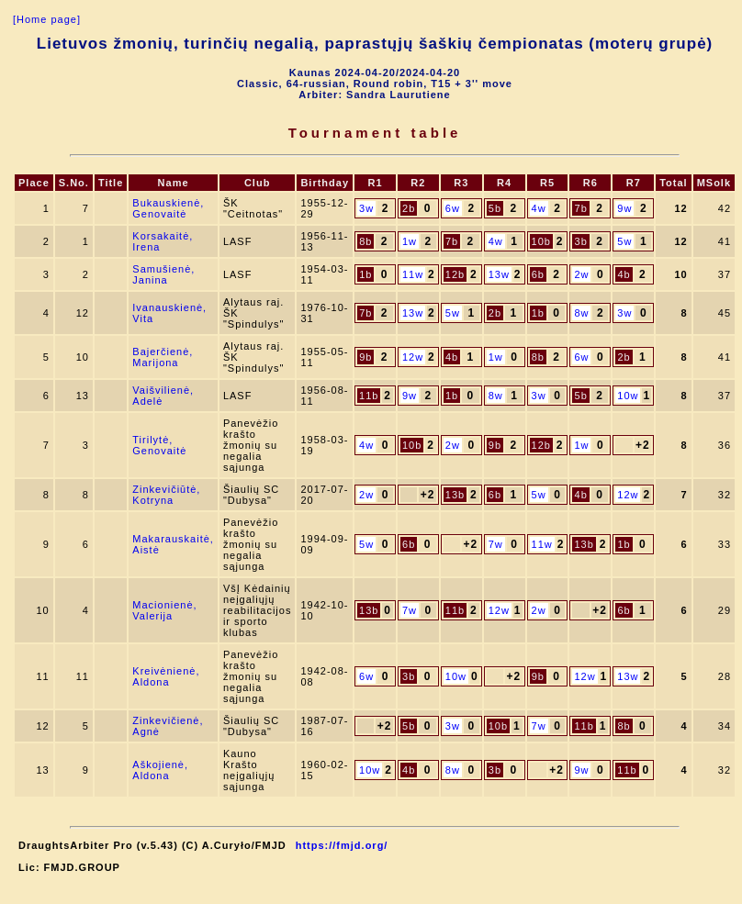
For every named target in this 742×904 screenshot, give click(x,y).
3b (581, 241)
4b (623, 274)
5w (624, 241)
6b (538, 274)
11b (368, 395)
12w (412, 357)
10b (541, 241)
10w (627, 395)
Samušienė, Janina (163, 274)
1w (409, 241)
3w (366, 208)
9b (365, 357)
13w (499, 274)
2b (408, 208)
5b (495, 208)
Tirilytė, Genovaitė (159, 445)
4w (539, 208)
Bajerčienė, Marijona (162, 357)
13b (455, 494)
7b (581, 208)
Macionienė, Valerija (164, 610)
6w (452, 208)
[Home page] (47, 19)
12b (455, 274)
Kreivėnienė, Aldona (165, 676)
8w (581, 312)
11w (412, 274)
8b (365, 241)
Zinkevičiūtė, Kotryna (166, 495)
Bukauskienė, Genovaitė (168, 208)
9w (624, 208)
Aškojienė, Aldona (160, 770)
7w (496, 544)
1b (365, 274)
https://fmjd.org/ (342, 845)
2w (581, 274)
